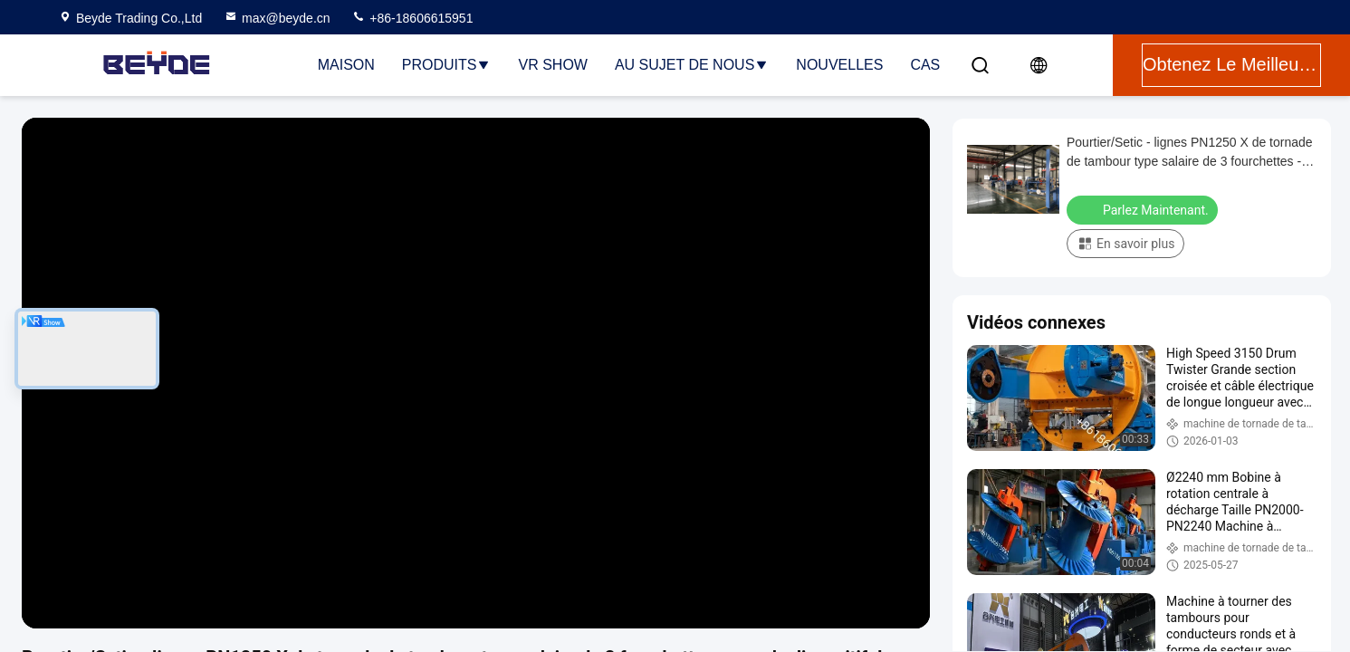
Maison (346, 64)
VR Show (552, 64)
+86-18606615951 (412, 18)
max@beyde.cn (277, 18)
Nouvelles (839, 64)
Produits (447, 64)
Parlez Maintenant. (1144, 209)
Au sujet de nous (692, 64)
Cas (925, 64)
